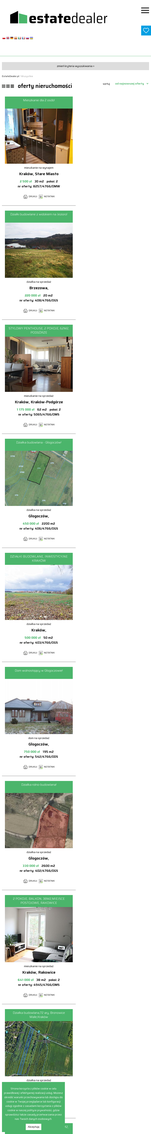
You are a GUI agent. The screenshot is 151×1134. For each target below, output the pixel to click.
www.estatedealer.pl (75, 51)
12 (136, 1016)
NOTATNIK (47, 196)
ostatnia (85, 1024)
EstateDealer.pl (10, 76)
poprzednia (40, 1016)
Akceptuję (33, 1127)
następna (66, 1024)
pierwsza (19, 1016)
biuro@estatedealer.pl (75, 1110)
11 (127, 1016)
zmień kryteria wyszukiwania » (75, 66)
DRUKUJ (30, 196)
